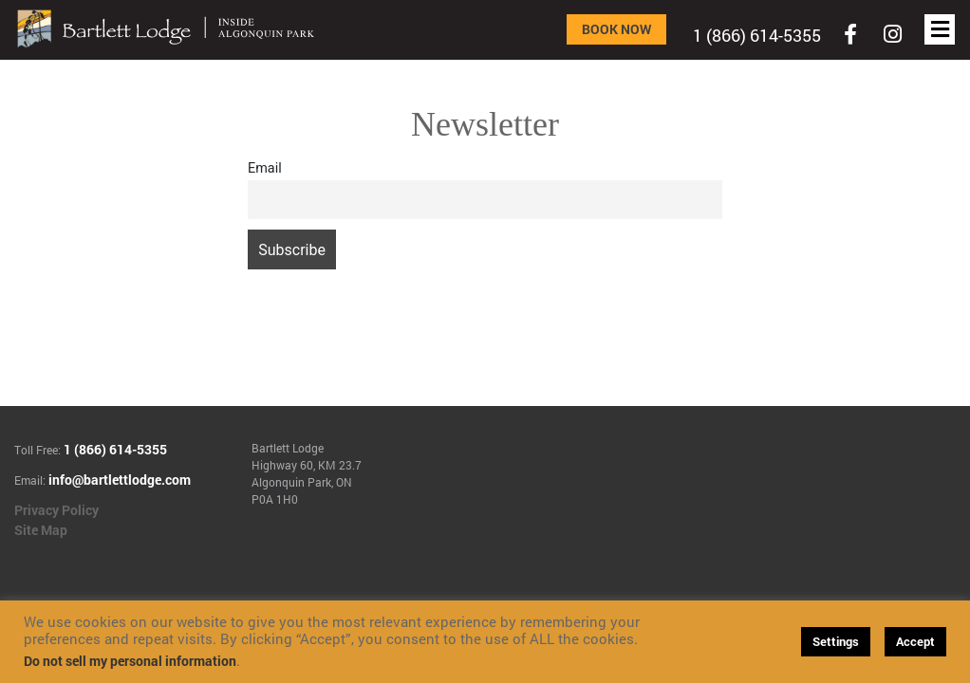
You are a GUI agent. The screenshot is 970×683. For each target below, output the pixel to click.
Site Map (40, 530)
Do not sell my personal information (130, 661)
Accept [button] (915, 641)
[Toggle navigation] (850, 34)
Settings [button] (835, 641)
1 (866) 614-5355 (757, 35)
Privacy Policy (56, 510)
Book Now (616, 29)
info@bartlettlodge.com (119, 480)
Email (265, 168)
